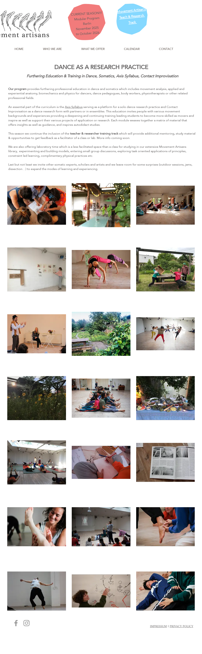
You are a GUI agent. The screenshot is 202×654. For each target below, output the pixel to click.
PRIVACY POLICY (181, 626)
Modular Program (86, 18)
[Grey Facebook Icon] (16, 623)
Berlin (87, 23)
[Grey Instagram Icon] (26, 623)
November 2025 (87, 28)
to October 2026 (88, 33)
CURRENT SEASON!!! (86, 14)
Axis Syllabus (74, 107)
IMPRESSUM (158, 626)
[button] (52, 47)
